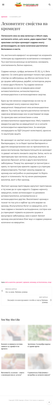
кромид (33, 282)
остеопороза (42, 282)
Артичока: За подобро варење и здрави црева (39, 345)
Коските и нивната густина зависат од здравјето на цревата (11, 346)
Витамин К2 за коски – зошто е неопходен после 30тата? (12, 373)
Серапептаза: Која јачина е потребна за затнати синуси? (39, 373)
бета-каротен (10, 282)
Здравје (4, 16)
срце (49, 282)
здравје (26, 282)
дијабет (19, 282)
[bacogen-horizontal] (26, 252)
